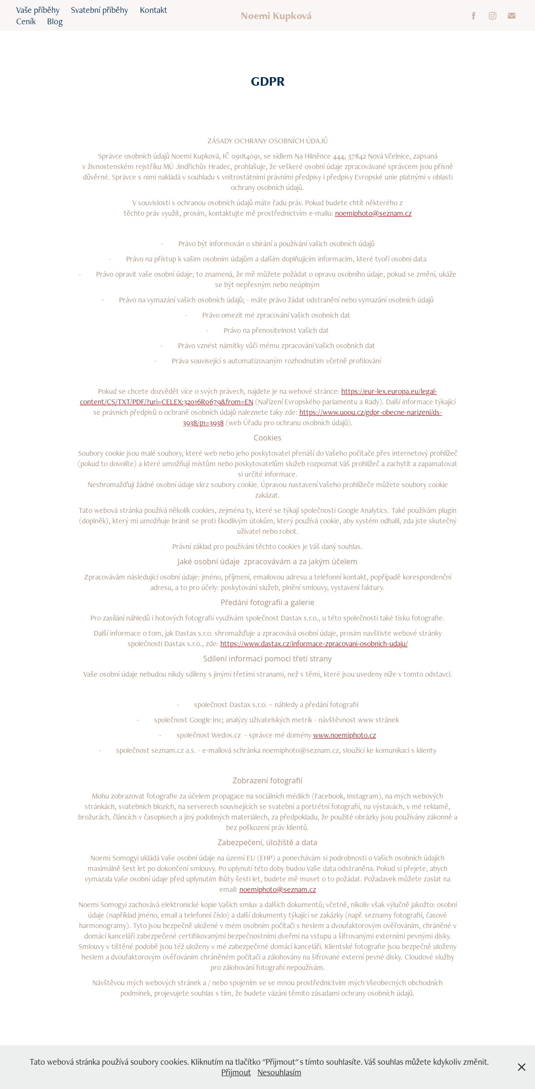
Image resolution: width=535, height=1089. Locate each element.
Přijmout (236, 1072)
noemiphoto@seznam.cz (373, 213)
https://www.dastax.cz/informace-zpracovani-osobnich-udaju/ (314, 644)
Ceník (26, 21)
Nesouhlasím (279, 1072)
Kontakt (153, 9)
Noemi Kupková (276, 15)
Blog (55, 21)
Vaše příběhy (37, 9)
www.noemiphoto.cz (344, 735)
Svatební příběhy (99, 9)
